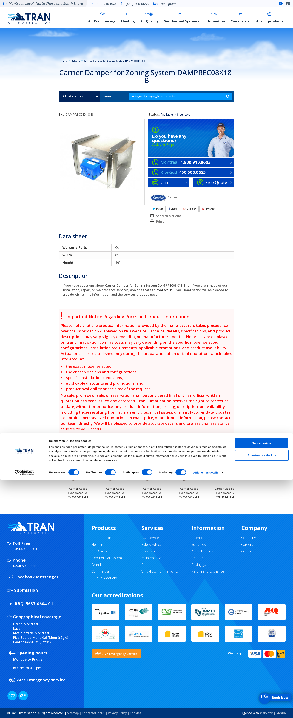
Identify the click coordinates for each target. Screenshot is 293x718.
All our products (269, 17)
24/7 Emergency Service (116, 653)
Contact (247, 551)
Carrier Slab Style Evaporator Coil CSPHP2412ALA (226, 493)
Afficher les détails (205, 710)
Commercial (241, 17)
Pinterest (208, 208)
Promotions (200, 537)
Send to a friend (168, 216)
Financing (198, 558)
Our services (151, 537)
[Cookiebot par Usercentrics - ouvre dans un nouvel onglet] (24, 711)
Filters (76, 61)
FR (288, 3)
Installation (149, 551)
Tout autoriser (261, 681)
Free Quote (165, 3)
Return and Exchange (207, 571)
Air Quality (149, 17)
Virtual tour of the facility (159, 571)
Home (64, 61)
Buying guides (201, 564)
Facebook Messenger (32, 577)
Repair (146, 564)
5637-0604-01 (30, 603)
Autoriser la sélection (262, 693)
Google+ (189, 208)
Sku (61, 114)
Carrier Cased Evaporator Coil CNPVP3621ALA (78, 493)
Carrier (173, 197)
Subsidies (198, 544)
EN (281, 3)
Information (214, 17)
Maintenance (151, 558)
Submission (22, 590)
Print (160, 222)
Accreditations (202, 551)
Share (173, 208)
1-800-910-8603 (104, 3)
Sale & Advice (151, 544)
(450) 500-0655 (134, 3)
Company (248, 537)
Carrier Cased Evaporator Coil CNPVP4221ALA (115, 493)
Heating (128, 17)
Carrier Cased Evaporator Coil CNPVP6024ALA (189, 493)
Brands (97, 564)
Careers (247, 544)
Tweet (158, 208)
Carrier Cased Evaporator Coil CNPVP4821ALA (152, 493)
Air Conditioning (101, 17)
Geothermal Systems (181, 17)
